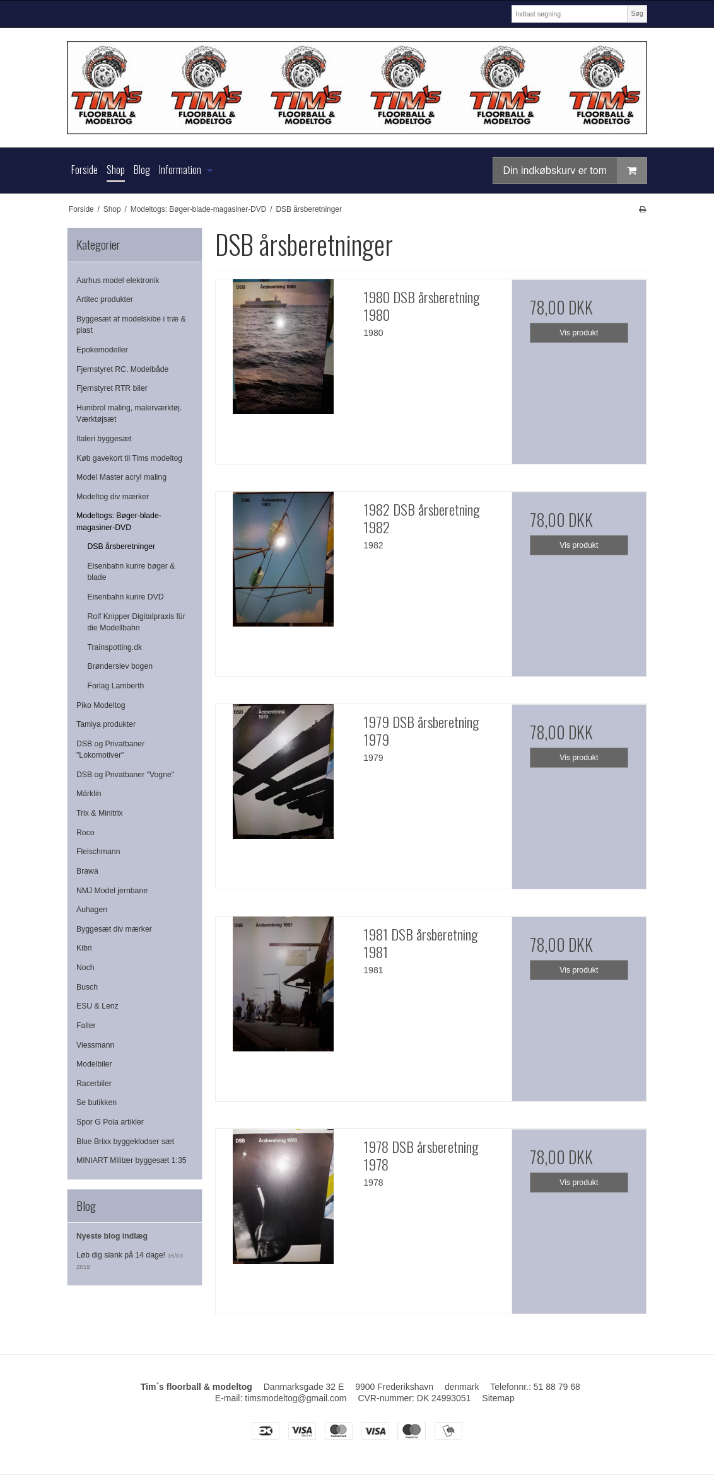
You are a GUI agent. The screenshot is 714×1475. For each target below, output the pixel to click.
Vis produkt (578, 332)
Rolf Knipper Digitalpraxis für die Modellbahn (136, 622)
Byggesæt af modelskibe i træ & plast (131, 325)
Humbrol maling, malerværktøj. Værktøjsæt (129, 413)
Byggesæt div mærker (114, 929)
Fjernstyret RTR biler (112, 388)
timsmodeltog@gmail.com (295, 1398)
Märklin (88, 793)
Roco (85, 832)
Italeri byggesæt (103, 438)
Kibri (84, 948)
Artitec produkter (104, 299)
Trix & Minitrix (99, 813)
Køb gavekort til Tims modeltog (129, 458)
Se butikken (96, 1102)
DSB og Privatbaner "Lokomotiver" (110, 749)
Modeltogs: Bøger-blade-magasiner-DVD (118, 521)
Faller (86, 1025)
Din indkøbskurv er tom (575, 170)
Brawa (87, 871)
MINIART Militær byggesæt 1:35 (131, 1160)
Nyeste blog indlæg (112, 1236)
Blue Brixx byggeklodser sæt (125, 1141)
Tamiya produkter (106, 724)
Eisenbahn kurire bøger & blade (131, 572)
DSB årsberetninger (122, 546)
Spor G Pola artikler (110, 1122)
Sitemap (498, 1398)
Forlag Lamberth (116, 685)
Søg (637, 13)
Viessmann (95, 1045)
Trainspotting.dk (115, 647)
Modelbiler (94, 1064)
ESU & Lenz (97, 1006)
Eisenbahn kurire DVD (126, 597)
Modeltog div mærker (112, 496)
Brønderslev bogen (120, 666)
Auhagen (91, 909)
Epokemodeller (102, 349)
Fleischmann (98, 851)
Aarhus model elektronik (117, 280)
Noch (85, 967)
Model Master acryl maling (121, 477)
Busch (87, 987)
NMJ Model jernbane (112, 890)
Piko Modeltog (101, 705)
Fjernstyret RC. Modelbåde (122, 369)
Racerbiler (94, 1083)
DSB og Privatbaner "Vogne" (125, 774)
